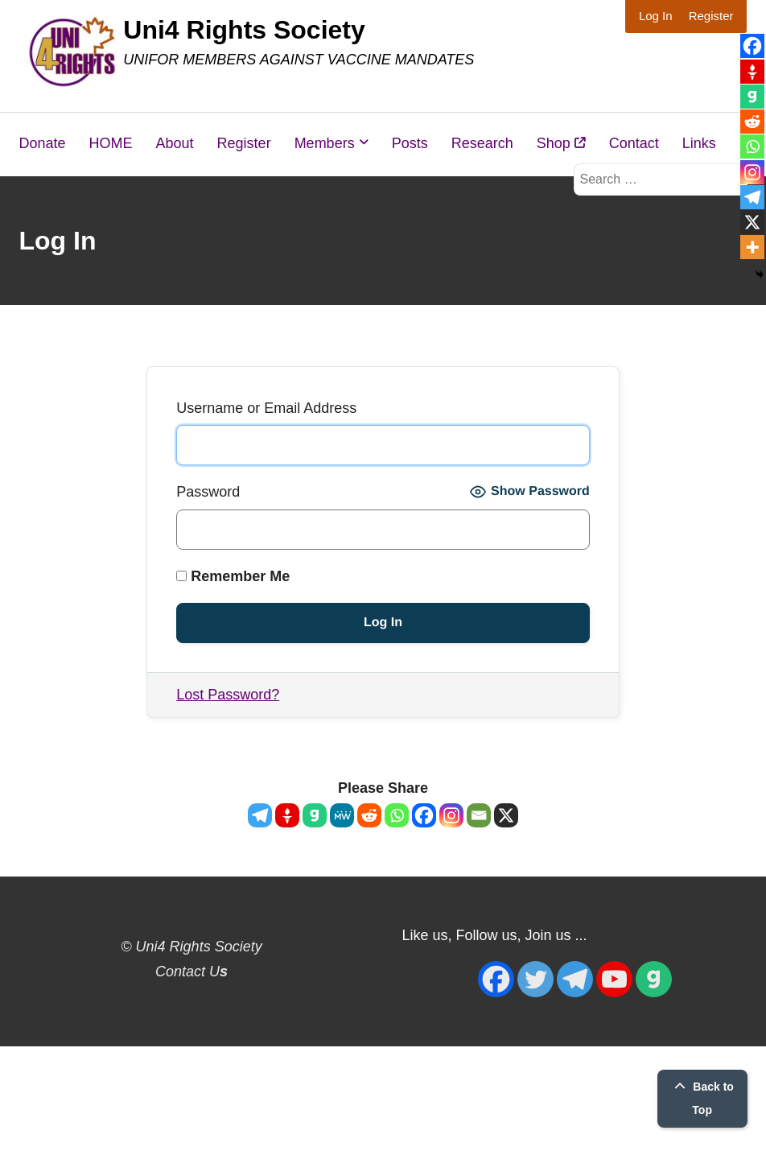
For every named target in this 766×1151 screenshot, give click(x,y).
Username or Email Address (266, 408)
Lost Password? (227, 695)
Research (482, 143)
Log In (656, 16)
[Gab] (315, 815)
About (175, 143)
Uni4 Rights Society (244, 29)
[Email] (479, 815)
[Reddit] (369, 815)
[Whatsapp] (397, 815)
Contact (634, 143)
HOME (111, 143)
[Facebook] (424, 815)
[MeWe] (342, 815)
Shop (561, 143)
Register (711, 16)
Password (208, 492)
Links (699, 143)
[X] (506, 815)
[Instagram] (451, 815)
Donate (42, 143)
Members (324, 143)
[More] (752, 247)
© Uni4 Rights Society (191, 947)
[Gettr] (287, 815)
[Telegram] (260, 815)
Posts (410, 143)
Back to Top (701, 1098)
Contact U (191, 971)
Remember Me (233, 576)
